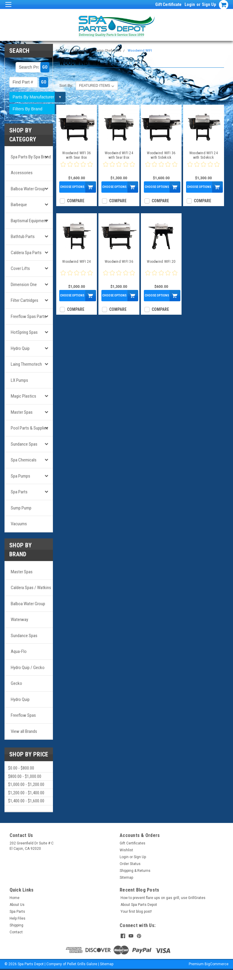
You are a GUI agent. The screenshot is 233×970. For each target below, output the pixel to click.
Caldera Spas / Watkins (31, 587)
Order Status (130, 864)
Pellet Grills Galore (82, 964)
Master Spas (22, 412)
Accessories (22, 172)
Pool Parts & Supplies (29, 428)
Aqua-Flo (19, 651)
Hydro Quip (20, 348)
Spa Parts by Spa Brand (31, 157)
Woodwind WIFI (140, 50)
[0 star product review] (76, 168)
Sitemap (126, 877)
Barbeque (19, 204)
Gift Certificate (168, 4)
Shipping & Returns (135, 871)
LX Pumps (19, 380)
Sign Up (209, 4)
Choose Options (72, 187)
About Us (17, 905)
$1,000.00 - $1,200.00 (26, 784)
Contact (16, 932)
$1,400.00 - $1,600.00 (26, 801)
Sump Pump (21, 508)
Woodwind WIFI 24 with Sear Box (119, 155)
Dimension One (24, 284)
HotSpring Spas (24, 332)
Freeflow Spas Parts (28, 316)
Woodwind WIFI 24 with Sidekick (203, 155)
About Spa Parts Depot (139, 905)
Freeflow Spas (23, 715)
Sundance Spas (24, 444)
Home (61, 50)
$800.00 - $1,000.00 (24, 776)
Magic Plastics (23, 396)
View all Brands (24, 731)
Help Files (17, 918)
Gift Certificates (132, 843)
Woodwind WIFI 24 (76, 262)
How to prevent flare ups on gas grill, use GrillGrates (163, 898)
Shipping (16, 925)
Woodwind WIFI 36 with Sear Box (76, 155)
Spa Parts (19, 492)
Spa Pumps (20, 476)
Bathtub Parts (23, 236)
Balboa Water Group (28, 188)
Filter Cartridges (24, 300)
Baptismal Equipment (29, 220)
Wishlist (126, 850)
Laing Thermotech (26, 364)
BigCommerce (217, 964)
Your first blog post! (136, 911)
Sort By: (66, 85)
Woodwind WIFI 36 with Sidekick (161, 155)
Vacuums (19, 523)
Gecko (16, 683)
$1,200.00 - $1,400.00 (26, 793)
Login (190, 4)
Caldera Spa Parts (26, 252)
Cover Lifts (20, 268)
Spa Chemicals (23, 460)
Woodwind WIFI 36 (119, 262)
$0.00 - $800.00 (21, 768)
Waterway (19, 619)
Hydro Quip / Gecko (28, 667)
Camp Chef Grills (108, 50)
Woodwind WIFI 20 (161, 262)
